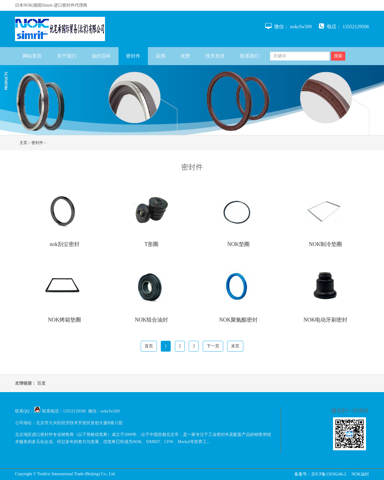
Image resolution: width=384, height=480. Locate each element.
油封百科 (101, 55)
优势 (185, 55)
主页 (23, 142)
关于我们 (66, 55)
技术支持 (215, 55)
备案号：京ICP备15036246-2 (320, 474)
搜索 (338, 56)
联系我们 (249, 55)
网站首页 (32, 55)
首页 (149, 346)
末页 (235, 346)
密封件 (133, 55)
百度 (41, 383)
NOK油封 (360, 474)
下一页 (213, 346)
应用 (160, 55)
